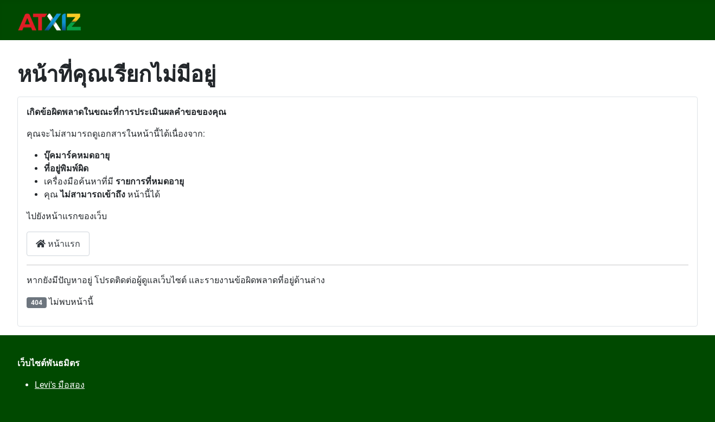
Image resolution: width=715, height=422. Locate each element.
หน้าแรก (58, 244)
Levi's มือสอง (60, 385)
